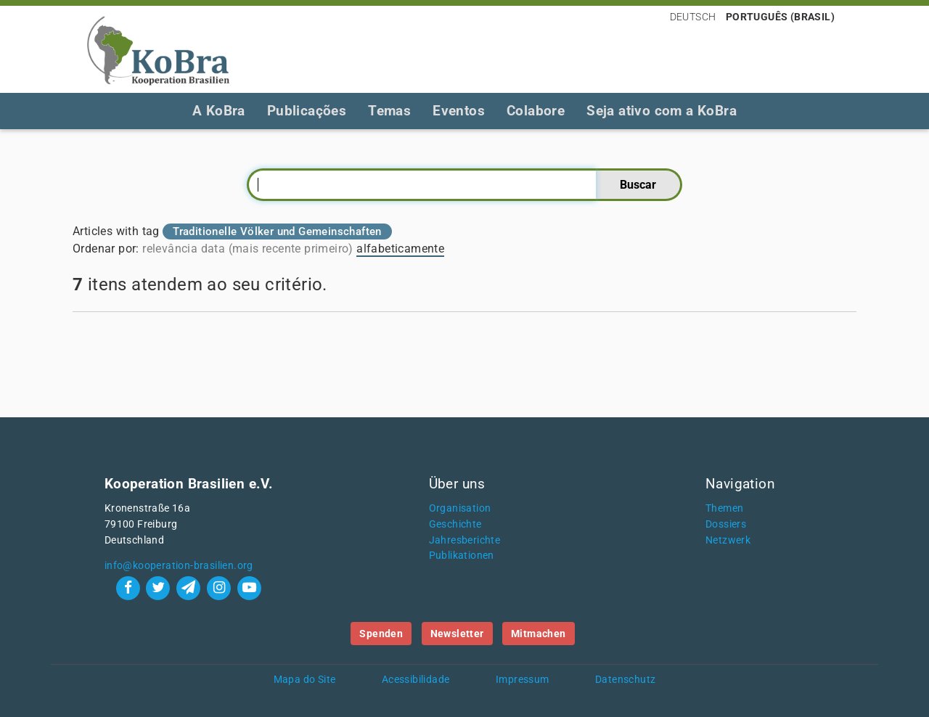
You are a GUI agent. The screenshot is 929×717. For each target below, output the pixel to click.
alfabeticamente (400, 248)
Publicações (306, 110)
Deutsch (693, 16)
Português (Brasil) (780, 16)
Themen (724, 508)
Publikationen (461, 555)
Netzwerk (727, 540)
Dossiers (725, 524)
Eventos (459, 110)
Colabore (536, 110)
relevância (169, 248)
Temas (389, 110)
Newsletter (457, 633)
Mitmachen (538, 633)
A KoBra (218, 110)
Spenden (381, 633)
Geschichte (455, 524)
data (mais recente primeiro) (277, 248)
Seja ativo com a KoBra (661, 110)
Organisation (460, 508)
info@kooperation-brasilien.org (179, 566)
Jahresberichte (465, 540)
